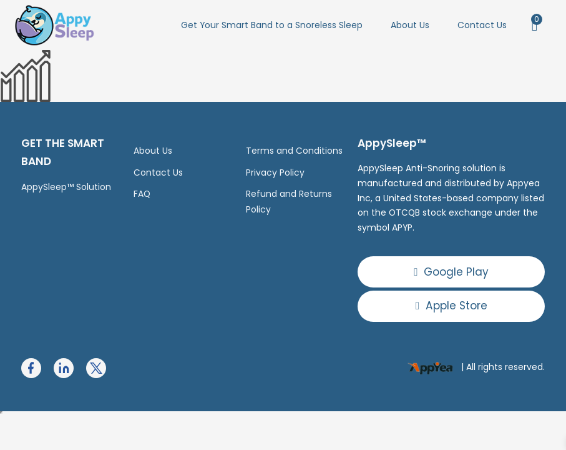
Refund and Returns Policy (289, 202)
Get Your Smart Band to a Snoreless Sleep (272, 25)
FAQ (142, 194)
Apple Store (451, 305)
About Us (410, 25)
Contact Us (482, 25)
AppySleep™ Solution (66, 187)
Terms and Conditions (294, 150)
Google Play (451, 271)
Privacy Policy (275, 172)
